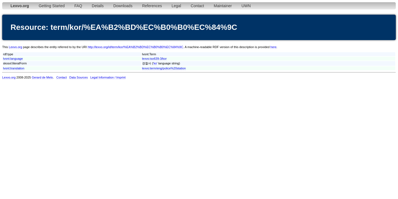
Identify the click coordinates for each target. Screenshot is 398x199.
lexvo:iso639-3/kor (154, 58)
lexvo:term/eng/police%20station (164, 68)
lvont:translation (13, 68)
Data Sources (78, 77)
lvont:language (13, 58)
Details (98, 6)
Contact (197, 6)
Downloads (122, 6)
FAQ (78, 6)
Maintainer (223, 6)
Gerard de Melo (42, 77)
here (273, 47)
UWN (246, 6)
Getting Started (52, 6)
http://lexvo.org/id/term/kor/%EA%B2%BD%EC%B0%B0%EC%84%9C (135, 47)
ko (155, 63)
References (152, 6)
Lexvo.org (15, 47)
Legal (176, 6)
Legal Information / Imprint (108, 77)
